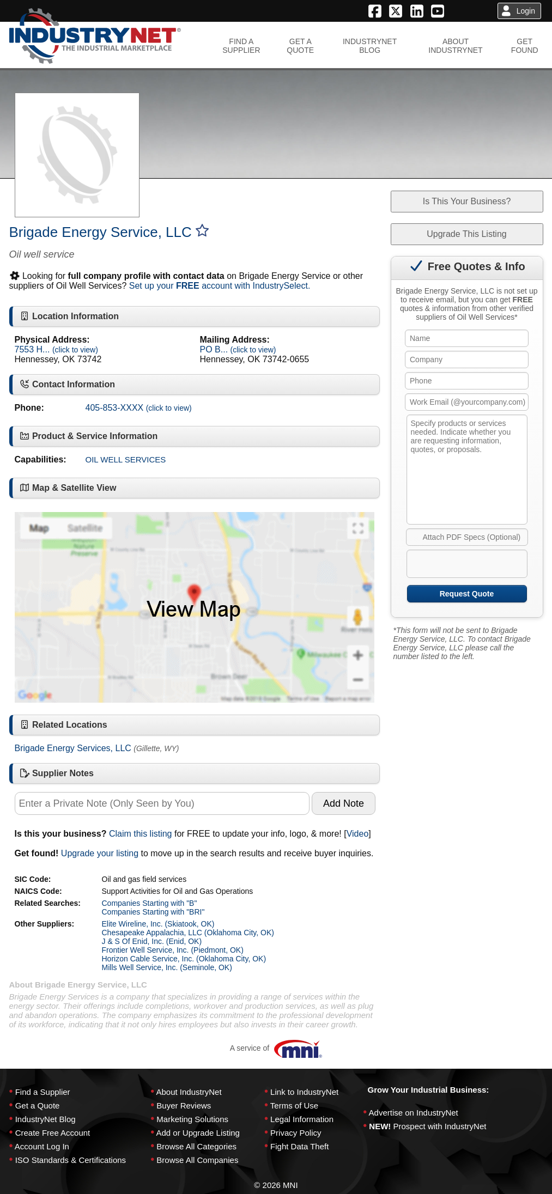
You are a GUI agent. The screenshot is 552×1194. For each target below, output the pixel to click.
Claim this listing (140, 833)
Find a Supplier (42, 1091)
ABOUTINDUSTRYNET (455, 45)
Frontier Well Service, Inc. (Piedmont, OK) (173, 950)
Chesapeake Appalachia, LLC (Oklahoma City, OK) (188, 932)
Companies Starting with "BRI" (153, 911)
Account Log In (42, 1146)
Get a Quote (37, 1105)
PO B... (238, 349)
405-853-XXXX (139, 407)
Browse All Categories (196, 1146)
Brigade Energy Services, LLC (73, 748)
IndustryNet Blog (45, 1119)
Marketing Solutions (192, 1119)
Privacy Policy (295, 1132)
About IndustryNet (188, 1091)
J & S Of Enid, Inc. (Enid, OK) (152, 941)
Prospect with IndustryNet (440, 1126)
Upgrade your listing (99, 853)
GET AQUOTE (300, 45)
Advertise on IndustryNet (413, 1112)
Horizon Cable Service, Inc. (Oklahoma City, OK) (184, 958)
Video (358, 833)
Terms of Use (294, 1105)
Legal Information (301, 1119)
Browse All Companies (197, 1160)
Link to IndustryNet (304, 1091)
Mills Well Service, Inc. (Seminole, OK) (167, 967)
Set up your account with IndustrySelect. (220, 285)
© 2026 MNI (276, 1185)
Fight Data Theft (299, 1146)
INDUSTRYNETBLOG (370, 45)
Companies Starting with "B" (149, 903)
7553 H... (56, 349)
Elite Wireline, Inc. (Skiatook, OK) (158, 923)
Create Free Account (52, 1132)
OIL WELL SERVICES (126, 459)
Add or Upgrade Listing (197, 1132)
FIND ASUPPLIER (241, 45)
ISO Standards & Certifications (70, 1160)
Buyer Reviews (183, 1105)
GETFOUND (524, 45)
